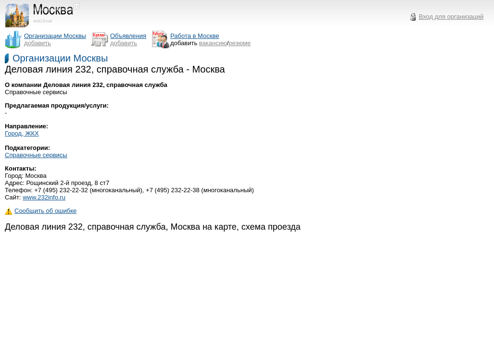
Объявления (128, 35)
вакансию (213, 43)
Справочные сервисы (36, 155)
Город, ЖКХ (22, 133)
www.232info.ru (44, 197)
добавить (37, 43)
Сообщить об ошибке (40, 210)
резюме (239, 43)
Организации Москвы (60, 58)
